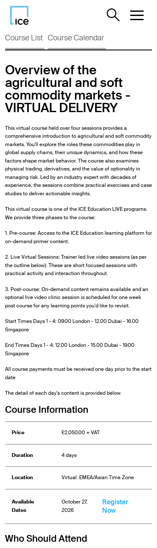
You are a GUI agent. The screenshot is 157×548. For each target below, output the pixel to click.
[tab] (24, 40)
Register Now (115, 506)
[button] (137, 15)
